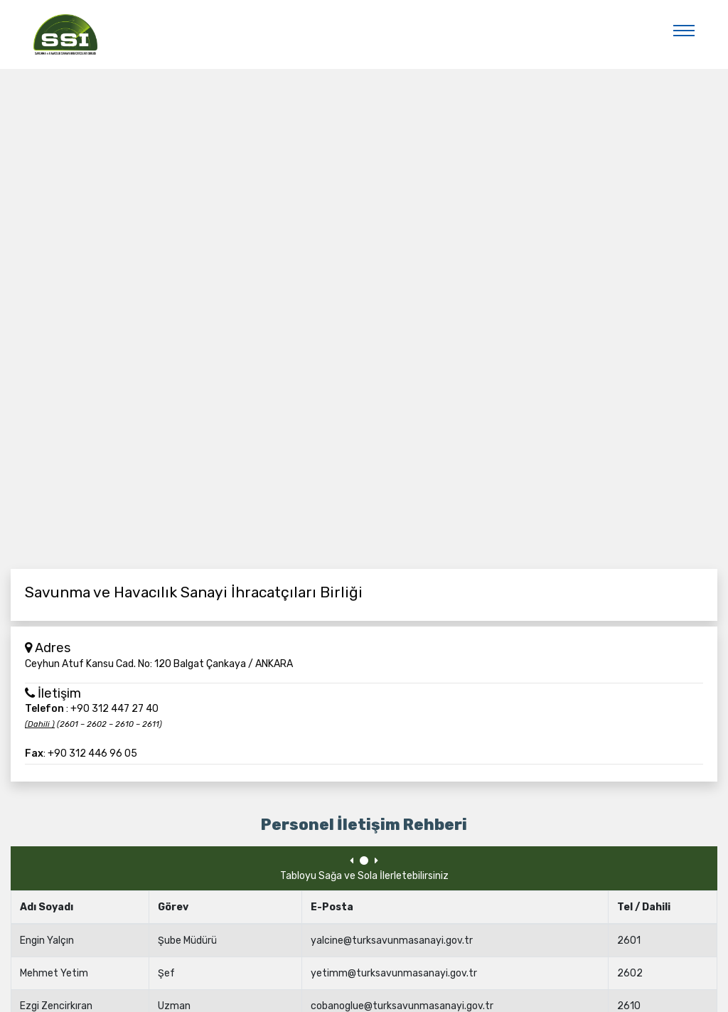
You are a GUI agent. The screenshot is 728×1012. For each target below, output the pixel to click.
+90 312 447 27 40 (114, 709)
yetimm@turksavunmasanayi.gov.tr (394, 973)
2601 (629, 940)
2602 (630, 973)
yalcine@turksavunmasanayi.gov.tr (392, 940)
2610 (629, 1006)
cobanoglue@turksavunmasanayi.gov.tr (402, 1006)
